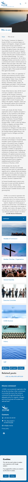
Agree (5, 476)
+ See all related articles (14, 376)
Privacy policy (5, 428)
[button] (25, 3)
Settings (13, 476)
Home (3, 37)
